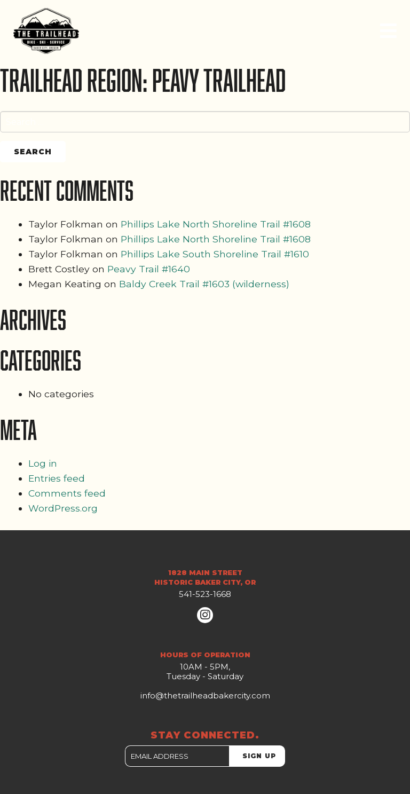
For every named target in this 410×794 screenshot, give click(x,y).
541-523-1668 (205, 594)
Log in (42, 463)
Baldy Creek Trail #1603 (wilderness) (204, 283)
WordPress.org (63, 508)
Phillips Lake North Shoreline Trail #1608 (216, 224)
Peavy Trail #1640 (148, 268)
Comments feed (67, 493)
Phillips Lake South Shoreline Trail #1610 (215, 254)
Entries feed (56, 478)
